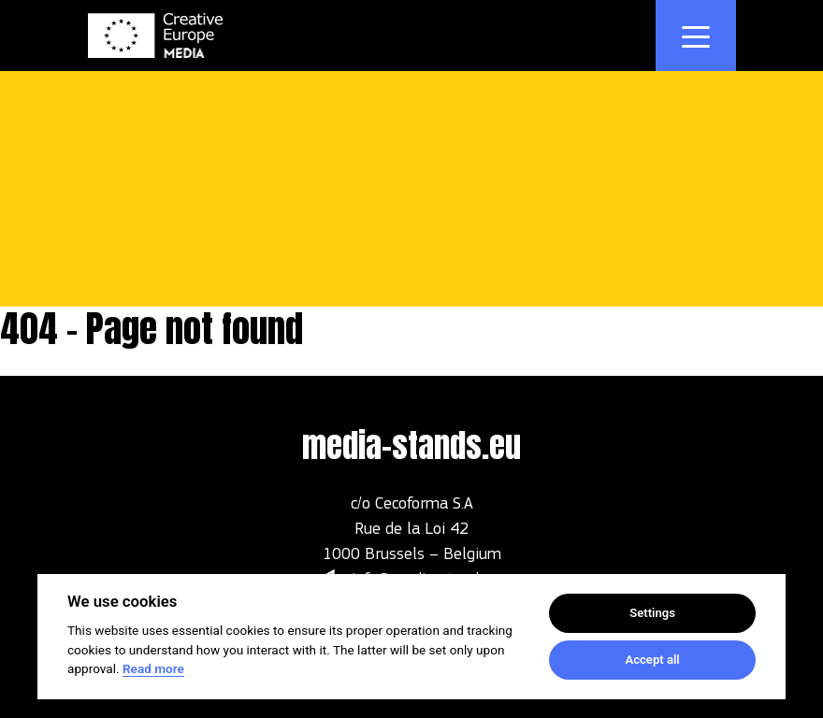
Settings (652, 613)
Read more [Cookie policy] (153, 668)
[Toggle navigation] (696, 35)
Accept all (652, 660)
